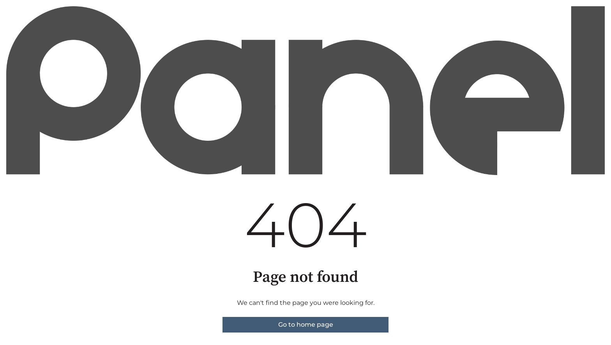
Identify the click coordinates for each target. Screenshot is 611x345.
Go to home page (305, 324)
